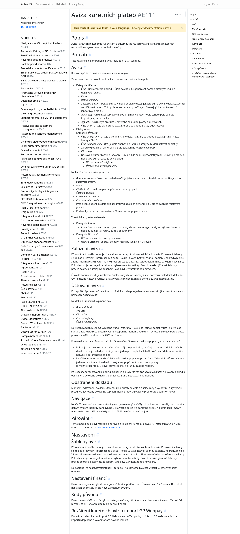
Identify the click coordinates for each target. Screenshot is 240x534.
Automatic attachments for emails (40, 176)
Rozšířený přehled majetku (40, 55)
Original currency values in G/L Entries (43, 168)
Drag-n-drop (32, 212)
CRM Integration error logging (42, 203)
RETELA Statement (35, 207)
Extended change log (37, 182)
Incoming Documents (37, 113)
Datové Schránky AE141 (38, 331)
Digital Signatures (35, 319)
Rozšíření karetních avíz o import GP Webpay (204, 75)
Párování (197, 48)
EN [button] (214, 4)
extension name (34, 348)
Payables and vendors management (41, 135)
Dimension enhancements (40, 242)
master (177, 14)
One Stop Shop (33, 344)
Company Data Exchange (39, 254)
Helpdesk (61, 4)
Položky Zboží (32, 229)
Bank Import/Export (36, 64)
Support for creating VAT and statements (44, 119)
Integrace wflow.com (36, 263)
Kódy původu (199, 68)
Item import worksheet (38, 220)
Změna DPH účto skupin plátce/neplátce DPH (44, 74)
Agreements (32, 267)
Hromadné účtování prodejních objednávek (38, 94)
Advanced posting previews (40, 59)
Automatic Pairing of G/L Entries (43, 51)
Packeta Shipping (34, 301)
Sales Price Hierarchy (36, 187)
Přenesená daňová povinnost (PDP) (41, 160)
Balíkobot (30, 327)
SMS (27, 293)
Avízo (195, 24)
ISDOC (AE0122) (34, 306)
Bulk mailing (32, 88)
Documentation (45, 4)
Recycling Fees (33, 284)
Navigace (197, 43)
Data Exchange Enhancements (42, 246)
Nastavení (195, 53)
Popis (193, 14)
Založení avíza (199, 29)
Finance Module (34, 310)
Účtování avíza (200, 33)
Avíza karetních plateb (37, 276)
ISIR (27, 105)
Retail (28, 271)
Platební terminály (35, 280)
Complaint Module (35, 336)
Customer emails (34, 100)
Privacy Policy (77, 4)
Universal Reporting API (38, 314)
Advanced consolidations (39, 224)
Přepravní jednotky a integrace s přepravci (39, 192)
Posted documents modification (43, 68)
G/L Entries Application (38, 237)
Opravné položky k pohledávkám (43, 109)
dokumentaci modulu (109, 427)
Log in (206, 4)
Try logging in (29, 26)
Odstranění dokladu (203, 38)
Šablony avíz (199, 58)
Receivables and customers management (36, 127)
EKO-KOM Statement (36, 199)
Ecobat (28, 297)
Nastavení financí (201, 63)
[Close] (181, 28)
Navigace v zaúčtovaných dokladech (41, 45)
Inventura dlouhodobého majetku (44, 141)
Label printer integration (39, 146)
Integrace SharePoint (37, 216)
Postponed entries (35, 154)
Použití (194, 19)
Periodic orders (33, 233)
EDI (27, 250)
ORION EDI (31, 259)
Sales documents (34, 150)
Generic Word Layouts (37, 323)
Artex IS (26, 4)
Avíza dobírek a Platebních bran (43, 340)
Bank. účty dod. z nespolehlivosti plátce (43, 82)
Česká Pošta (31, 289)
